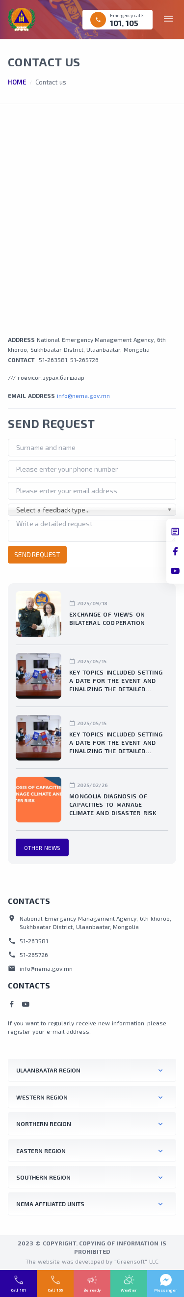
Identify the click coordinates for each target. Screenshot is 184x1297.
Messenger (165, 1290)
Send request (37, 554)
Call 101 (18, 1290)
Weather (129, 1290)
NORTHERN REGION (43, 1123)
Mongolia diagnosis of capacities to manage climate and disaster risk (113, 804)
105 (132, 23)
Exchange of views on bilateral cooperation (107, 618)
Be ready (91, 1290)
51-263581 (53, 359)
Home (17, 82)
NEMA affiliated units (50, 1203)
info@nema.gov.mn (83, 395)
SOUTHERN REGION (43, 1177)
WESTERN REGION (42, 1097)
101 (116, 23)
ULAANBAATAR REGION (48, 1070)
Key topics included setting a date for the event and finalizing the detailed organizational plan (115, 681)
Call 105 (55, 1290)
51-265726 (84, 359)
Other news (42, 847)
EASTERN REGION (41, 1150)
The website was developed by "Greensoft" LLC (92, 1261)
